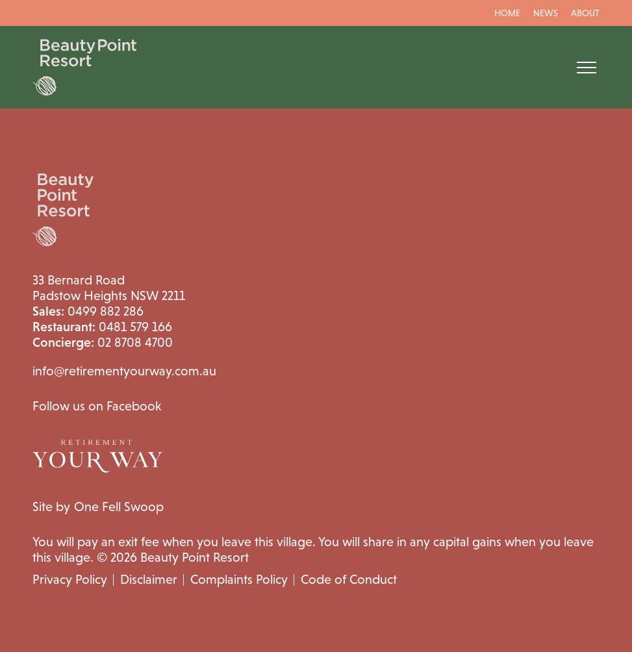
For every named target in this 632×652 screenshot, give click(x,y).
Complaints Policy (239, 579)
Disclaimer (148, 579)
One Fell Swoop (119, 506)
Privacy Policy (69, 579)
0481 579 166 (102, 327)
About (585, 13)
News (545, 13)
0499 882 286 (88, 311)
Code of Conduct (349, 579)
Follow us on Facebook (96, 406)
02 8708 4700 (102, 342)
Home (507, 13)
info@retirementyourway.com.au (124, 371)
